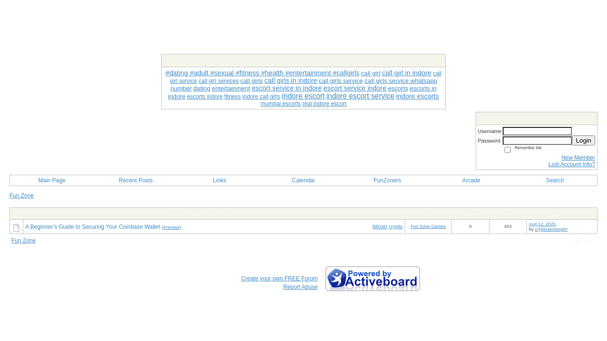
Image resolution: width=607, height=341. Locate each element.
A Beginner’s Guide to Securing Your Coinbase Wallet (92, 227)
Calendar (303, 180)
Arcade (471, 180)
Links (219, 180)
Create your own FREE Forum (279, 278)
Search (555, 180)
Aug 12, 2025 (542, 223)
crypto (396, 226)
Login (583, 140)
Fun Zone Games (428, 226)
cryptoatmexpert (551, 229)
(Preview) (171, 227)
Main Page (51, 180)
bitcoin (379, 226)
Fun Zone (21, 195)
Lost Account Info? (571, 164)
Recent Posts (136, 180)
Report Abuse (300, 287)
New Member (578, 157)
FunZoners (387, 180)
